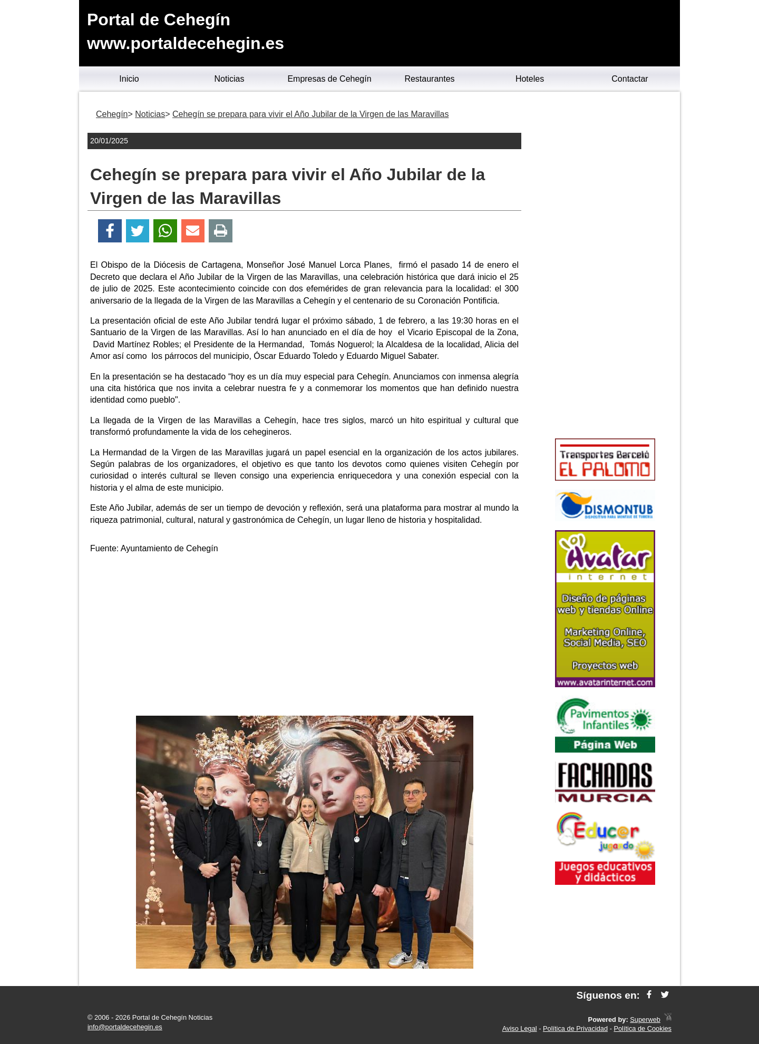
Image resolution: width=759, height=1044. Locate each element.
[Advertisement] (305, 636)
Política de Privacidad (575, 1028)
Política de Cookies (643, 1028)
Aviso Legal (519, 1028)
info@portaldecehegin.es (124, 1027)
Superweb (645, 1019)
